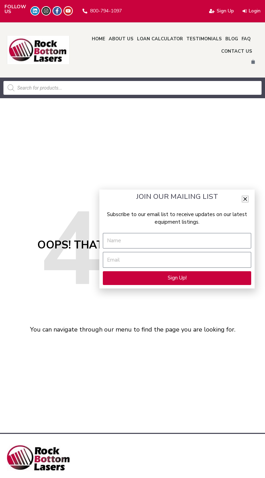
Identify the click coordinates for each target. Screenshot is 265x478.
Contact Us (236, 51)
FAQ (246, 39)
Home (98, 39)
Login (252, 11)
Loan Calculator (160, 39)
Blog (231, 39)
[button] (245, 199)
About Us (121, 39)
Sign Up (221, 11)
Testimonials (204, 39)
